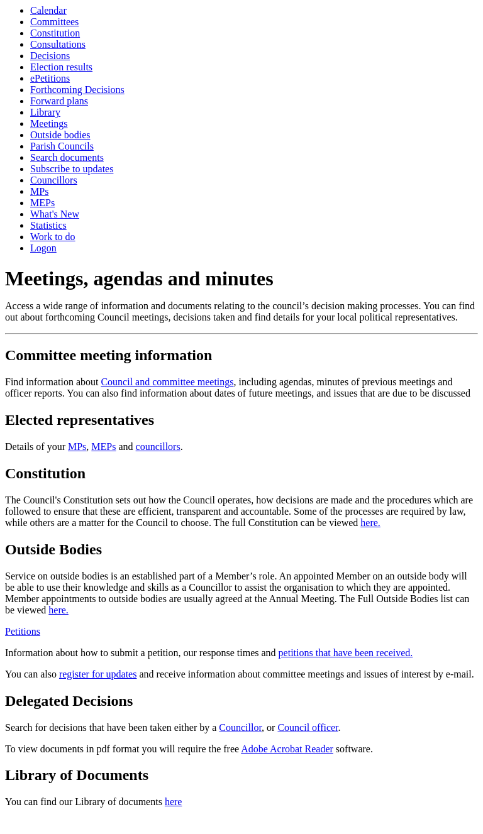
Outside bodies (60, 134)
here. (370, 522)
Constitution (55, 33)
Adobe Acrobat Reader (287, 748)
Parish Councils (62, 146)
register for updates (98, 674)
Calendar (48, 10)
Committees (54, 21)
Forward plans (59, 101)
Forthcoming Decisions (77, 89)
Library (45, 112)
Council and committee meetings (167, 381)
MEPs (42, 202)
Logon (43, 248)
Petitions (22, 631)
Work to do (52, 236)
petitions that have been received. (346, 652)
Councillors (53, 180)
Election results (61, 67)
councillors (158, 446)
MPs (39, 191)
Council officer (307, 727)
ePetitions (50, 78)
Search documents (67, 157)
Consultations (58, 44)
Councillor (240, 727)
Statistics (48, 225)
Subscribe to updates (71, 168)
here (173, 801)
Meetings (49, 123)
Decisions (50, 55)
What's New (54, 214)
